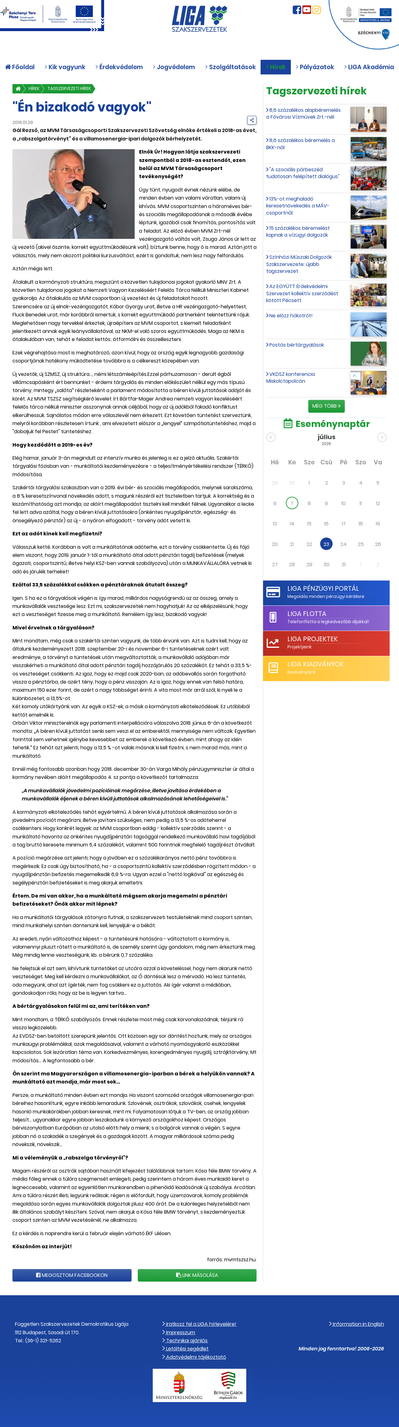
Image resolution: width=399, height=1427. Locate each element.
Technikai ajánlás (185, 1340)
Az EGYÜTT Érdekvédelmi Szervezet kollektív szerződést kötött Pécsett (302, 293)
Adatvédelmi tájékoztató (194, 1357)
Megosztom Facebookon (72, 1275)
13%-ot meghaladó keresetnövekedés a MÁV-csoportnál (297, 205)
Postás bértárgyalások (296, 344)
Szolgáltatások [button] (230, 67)
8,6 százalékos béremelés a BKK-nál (300, 144)
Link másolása (197, 1275)
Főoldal (20, 67)
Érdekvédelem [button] (119, 67)
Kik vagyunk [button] (64, 67)
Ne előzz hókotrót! (291, 315)
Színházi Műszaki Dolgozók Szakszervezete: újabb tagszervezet (299, 264)
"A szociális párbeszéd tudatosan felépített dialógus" (302, 173)
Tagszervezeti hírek (69, 89)
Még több (326, 406)
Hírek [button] (276, 67)
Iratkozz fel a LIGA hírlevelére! (199, 1324)
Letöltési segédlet (185, 1348)
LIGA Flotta (306, 613)
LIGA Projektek (312, 638)
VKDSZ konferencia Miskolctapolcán (290, 378)
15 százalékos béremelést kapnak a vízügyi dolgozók (298, 232)
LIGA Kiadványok (315, 664)
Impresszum (178, 1332)
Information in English (356, 1324)
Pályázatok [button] (315, 67)
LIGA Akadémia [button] (369, 67)
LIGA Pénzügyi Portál (323, 588)
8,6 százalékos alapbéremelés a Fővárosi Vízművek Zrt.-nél (303, 114)
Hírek (34, 89)
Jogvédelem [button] (173, 67)
